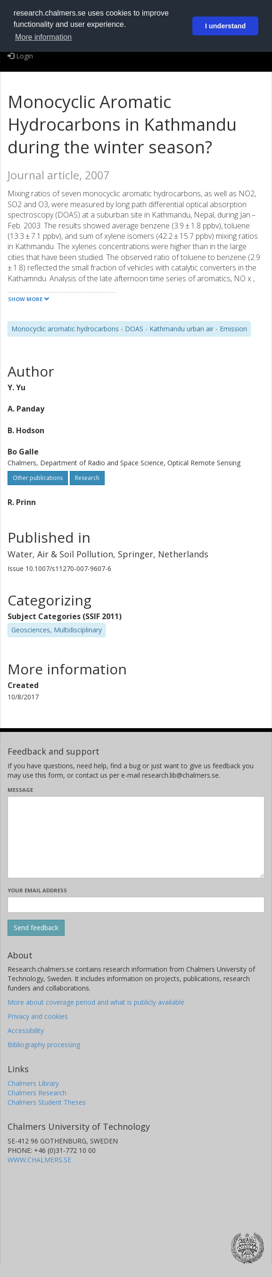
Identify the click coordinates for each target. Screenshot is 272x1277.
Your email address (37, 890)
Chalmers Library (33, 1083)
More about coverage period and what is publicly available (96, 1002)
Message (20, 789)
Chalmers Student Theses (47, 1102)
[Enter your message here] (136, 837)
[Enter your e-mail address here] (136, 905)
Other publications (38, 478)
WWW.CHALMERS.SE (39, 1159)
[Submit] (36, 928)
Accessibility (26, 1030)
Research (87, 478)
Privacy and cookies (38, 1016)
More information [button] (43, 37)
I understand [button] (225, 26)
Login (20, 55)
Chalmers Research (37, 1092)
